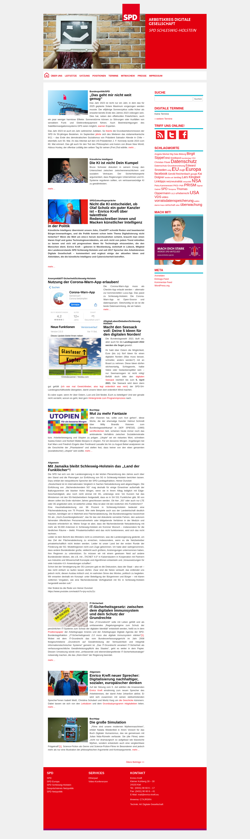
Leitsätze (71, 76)
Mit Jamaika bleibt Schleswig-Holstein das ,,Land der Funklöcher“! (93, 468)
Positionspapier (55, 632)
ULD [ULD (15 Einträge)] (173, 193)
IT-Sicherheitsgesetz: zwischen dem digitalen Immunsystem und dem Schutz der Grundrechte (116, 612)
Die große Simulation (108, 722)
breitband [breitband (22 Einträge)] (176, 158)
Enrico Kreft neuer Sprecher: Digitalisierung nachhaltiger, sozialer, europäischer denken (116, 679)
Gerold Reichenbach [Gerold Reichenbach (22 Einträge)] (179, 173)
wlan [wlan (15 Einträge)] (178, 205)
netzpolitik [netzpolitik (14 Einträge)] (187, 182)
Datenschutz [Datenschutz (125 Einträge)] (184, 161)
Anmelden (160, 275)
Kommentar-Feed (163, 282)
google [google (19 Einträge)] (194, 174)
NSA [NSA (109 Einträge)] (196, 180)
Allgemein (53, 462)
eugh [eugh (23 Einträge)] (182, 170)
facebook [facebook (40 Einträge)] (161, 173)
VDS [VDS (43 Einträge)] (158, 197)
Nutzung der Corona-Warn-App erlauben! (83, 282)
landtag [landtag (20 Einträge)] (177, 177)
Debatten (123, 321)
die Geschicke (126, 700)
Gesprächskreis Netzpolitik (60, 788)
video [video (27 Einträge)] (165, 197)
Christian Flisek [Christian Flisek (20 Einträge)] (162, 162)
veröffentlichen (97, 431)
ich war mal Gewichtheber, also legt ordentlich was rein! (94, 386)
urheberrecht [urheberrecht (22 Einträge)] (182, 193)
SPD (107, 91)
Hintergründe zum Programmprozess (106, 398)
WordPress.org (162, 285)
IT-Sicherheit (67, 278)
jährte (98, 134)
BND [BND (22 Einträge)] (167, 158)
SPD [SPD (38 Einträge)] (164, 189)
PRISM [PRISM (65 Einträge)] (190, 185)
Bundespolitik (97, 91)
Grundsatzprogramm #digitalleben (120, 703)
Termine (113, 76)
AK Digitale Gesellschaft (151, 804)
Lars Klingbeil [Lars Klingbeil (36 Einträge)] (191, 177)
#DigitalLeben (110, 321)
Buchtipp (94, 410)
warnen (101, 126)
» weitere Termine (163, 118)
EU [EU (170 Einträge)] (175, 169)
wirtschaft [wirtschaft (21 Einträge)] (170, 205)
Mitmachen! (128, 76)
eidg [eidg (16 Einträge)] (169, 170)
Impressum (155, 76)
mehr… (132, 147)
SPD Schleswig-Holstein (59, 785)
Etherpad (93, 778)
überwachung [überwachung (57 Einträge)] (191, 204)
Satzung (84, 76)
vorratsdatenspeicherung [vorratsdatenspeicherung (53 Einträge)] (174, 200)
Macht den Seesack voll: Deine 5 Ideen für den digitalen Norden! (122, 330)
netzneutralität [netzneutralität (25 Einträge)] (174, 181)
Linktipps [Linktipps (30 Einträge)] (160, 181)
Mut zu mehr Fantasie (108, 413)
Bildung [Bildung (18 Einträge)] (182, 154)
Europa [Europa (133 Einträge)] (193, 169)
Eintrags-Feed (162, 279)
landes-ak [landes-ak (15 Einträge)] (169, 177)
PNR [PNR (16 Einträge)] (181, 186)
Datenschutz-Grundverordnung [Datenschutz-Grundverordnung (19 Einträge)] (170, 165)
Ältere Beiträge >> (135, 762)
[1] (142, 635)
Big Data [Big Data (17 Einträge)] (174, 154)
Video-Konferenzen (98, 781)
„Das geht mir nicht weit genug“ (110, 97)
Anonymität (54, 278)
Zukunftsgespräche (105, 200)
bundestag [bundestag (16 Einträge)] (186, 158)
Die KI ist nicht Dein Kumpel (114, 163)
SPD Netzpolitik (54, 791)
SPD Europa (53, 781)
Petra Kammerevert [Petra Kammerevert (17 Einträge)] (164, 185)
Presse (142, 76)
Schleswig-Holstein (85, 278)
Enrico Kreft (96, 690)
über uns (56, 76)
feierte (109, 131)
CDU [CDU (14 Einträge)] (193, 158)
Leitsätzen (86, 703)
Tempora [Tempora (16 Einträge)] (172, 189)
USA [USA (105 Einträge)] (194, 192)
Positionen (99, 76)
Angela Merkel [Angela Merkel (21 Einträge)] (162, 154)
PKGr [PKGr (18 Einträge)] (175, 185)
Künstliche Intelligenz (101, 159)
